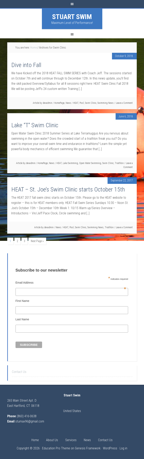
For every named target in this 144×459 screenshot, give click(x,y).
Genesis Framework (87, 448)
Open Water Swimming (90, 163)
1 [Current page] (10, 241)
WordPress (110, 448)
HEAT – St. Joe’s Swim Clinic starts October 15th (68, 189)
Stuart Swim (72, 17)
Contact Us (19, 372)
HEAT (75, 103)
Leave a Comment (124, 103)
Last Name (22, 319)
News (68, 103)
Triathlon (119, 163)
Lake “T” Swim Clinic (34, 125)
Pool (82, 103)
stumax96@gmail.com (29, 421)
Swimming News (105, 103)
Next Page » (37, 241)
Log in (123, 448)
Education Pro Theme (56, 448)
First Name (22, 300)
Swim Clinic (90, 103)
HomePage (59, 103)
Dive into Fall (26, 64)
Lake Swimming (70, 163)
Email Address (71, 282)
